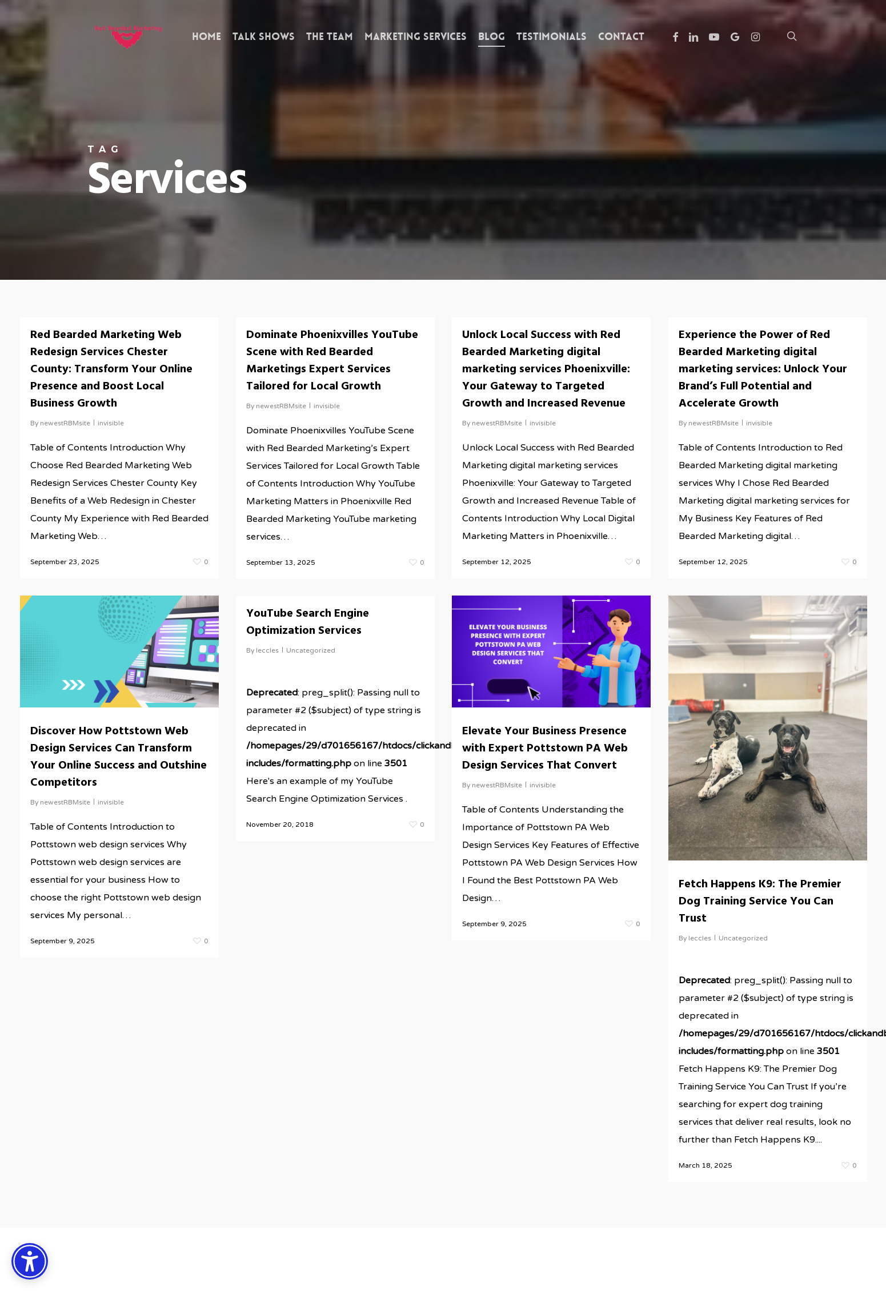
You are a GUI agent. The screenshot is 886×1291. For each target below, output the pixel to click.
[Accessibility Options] (29, 1261)
